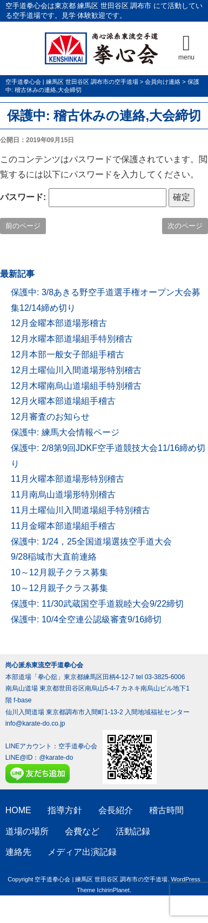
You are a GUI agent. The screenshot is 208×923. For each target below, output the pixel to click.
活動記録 (133, 831)
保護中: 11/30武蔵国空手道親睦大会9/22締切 (97, 603)
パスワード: (83, 197)
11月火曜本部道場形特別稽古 (67, 478)
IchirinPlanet (113, 890)
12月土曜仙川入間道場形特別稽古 (76, 370)
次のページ (185, 226)
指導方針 (65, 810)
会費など (82, 831)
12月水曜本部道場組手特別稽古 (72, 338)
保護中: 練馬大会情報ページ (65, 432)
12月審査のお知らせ (50, 416)
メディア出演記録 (82, 851)
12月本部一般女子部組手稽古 (67, 354)
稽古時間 (166, 810)
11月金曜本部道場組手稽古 (63, 525)
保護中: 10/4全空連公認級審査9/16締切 (86, 619)
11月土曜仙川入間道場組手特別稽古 (80, 510)
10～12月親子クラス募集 (59, 572)
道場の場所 (27, 831)
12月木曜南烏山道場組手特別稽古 (76, 385)
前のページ (23, 226)
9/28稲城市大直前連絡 (54, 556)
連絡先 (18, 851)
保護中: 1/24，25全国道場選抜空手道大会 (91, 541)
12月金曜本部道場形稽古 (59, 323)
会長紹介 (115, 810)
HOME (18, 810)
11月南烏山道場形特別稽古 (63, 494)
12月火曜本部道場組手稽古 (63, 401)
